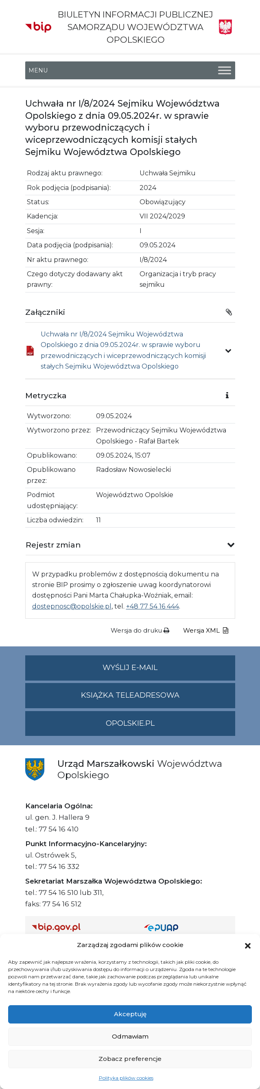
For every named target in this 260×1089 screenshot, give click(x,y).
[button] (248, 945)
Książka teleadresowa (130, 695)
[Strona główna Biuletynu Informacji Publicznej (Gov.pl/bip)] (81, 927)
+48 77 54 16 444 (152, 606)
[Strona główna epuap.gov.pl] (186, 927)
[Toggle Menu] (224, 70)
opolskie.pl (130, 723)
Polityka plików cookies (126, 1078)
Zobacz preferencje (130, 1059)
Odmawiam (130, 1036)
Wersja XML (205, 630)
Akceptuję (130, 1014)
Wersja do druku (140, 630)
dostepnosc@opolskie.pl (71, 606)
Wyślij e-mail (169, 671)
